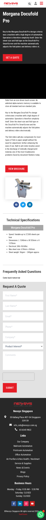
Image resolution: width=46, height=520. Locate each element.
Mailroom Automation (23, 446)
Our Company (23, 441)
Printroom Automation (23, 450)
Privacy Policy (23, 476)
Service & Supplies (23, 463)
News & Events (23, 467)
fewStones (23, 514)
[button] (30, 4)
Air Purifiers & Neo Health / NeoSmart (23, 459)
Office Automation (23, 454)
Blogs (23, 472)
